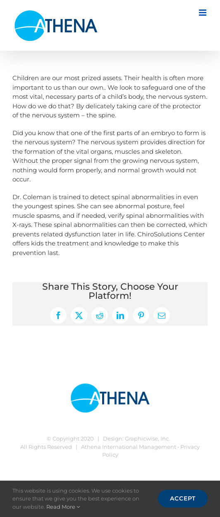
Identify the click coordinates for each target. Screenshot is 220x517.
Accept (183, 498)
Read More (63, 506)
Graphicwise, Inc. (147, 438)
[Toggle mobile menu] (203, 12)
